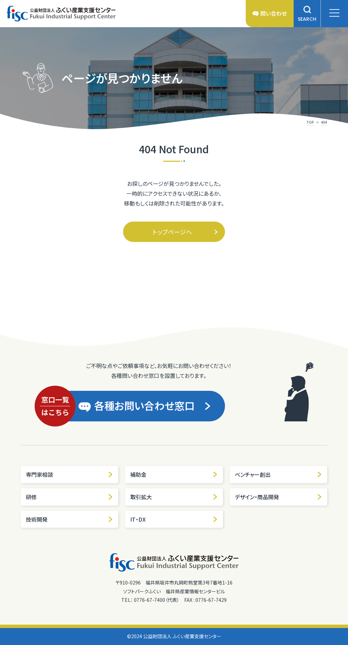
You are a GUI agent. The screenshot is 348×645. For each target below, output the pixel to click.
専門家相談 (69, 474)
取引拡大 (174, 497)
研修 (69, 497)
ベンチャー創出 (278, 474)
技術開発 (69, 519)
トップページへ (185, 231)
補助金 (174, 474)
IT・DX (174, 519)
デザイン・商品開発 (278, 497)
